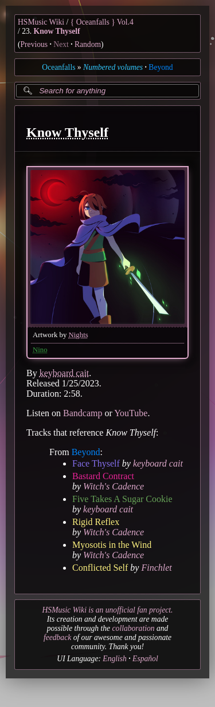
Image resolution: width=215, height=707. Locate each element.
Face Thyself (96, 463)
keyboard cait (64, 372)
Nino (40, 349)
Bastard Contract (103, 475)
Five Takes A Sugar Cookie (122, 498)
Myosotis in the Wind (111, 544)
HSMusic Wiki (41, 22)
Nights (78, 334)
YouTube (130, 412)
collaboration (133, 628)
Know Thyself (57, 31)
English (115, 658)
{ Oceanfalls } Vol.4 (102, 22)
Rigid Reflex (95, 521)
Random (88, 44)
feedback (57, 637)
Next (60, 44)
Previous (34, 44)
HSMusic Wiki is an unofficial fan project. (107, 610)
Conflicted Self (100, 567)
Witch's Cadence (113, 486)
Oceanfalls (58, 67)
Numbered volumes (113, 67)
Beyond (160, 67)
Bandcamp (82, 412)
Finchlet (156, 567)
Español (145, 658)
